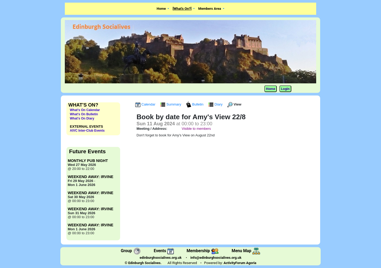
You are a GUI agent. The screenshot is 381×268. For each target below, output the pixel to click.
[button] (163, 8)
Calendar (145, 104)
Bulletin (195, 104)
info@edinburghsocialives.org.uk (216, 258)
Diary (216, 104)
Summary (171, 104)
